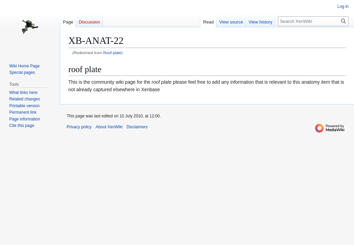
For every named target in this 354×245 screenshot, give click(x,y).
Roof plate (112, 52)
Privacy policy (79, 127)
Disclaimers (137, 127)
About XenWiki (109, 127)
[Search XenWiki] (313, 21)
